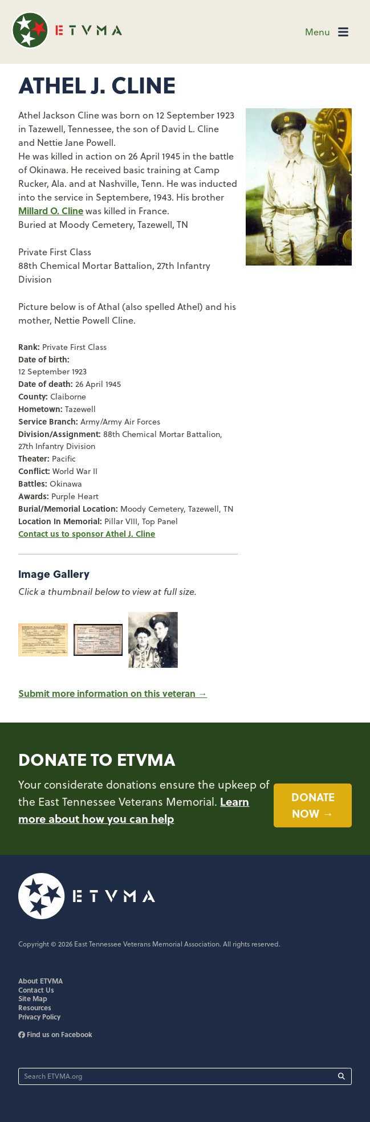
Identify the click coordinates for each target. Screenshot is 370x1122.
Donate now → (313, 805)
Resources (34, 1007)
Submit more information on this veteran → (112, 693)
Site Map (32, 998)
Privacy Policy (39, 1016)
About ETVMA (40, 981)
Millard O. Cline (50, 210)
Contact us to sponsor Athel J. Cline (86, 533)
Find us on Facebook (55, 1034)
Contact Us (36, 990)
